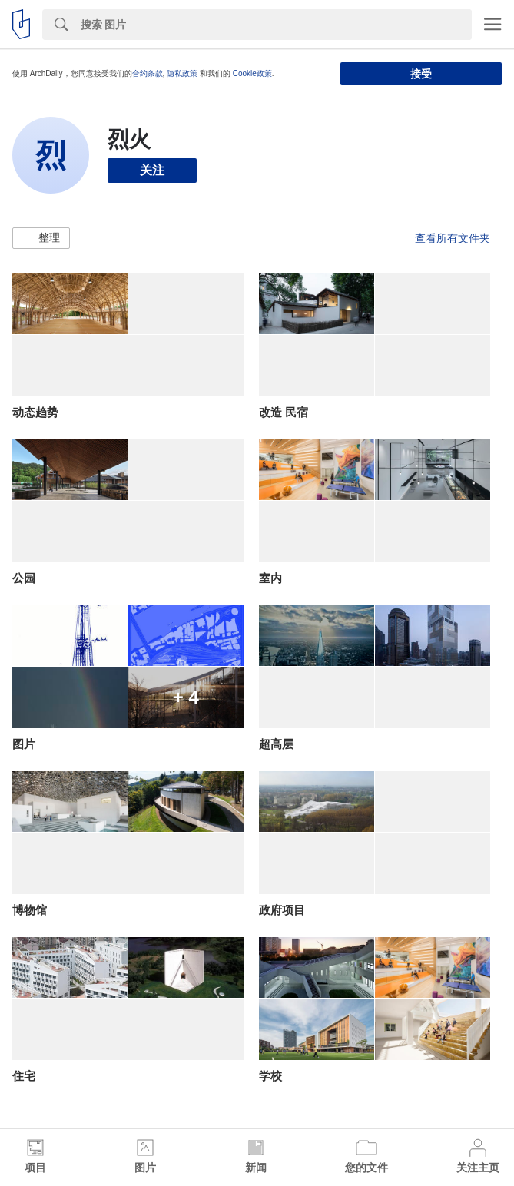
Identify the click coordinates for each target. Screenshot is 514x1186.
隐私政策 (182, 73)
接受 (421, 74)
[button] (41, 238)
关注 (152, 170)
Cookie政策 (252, 73)
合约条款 (147, 73)
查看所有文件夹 (452, 238)
